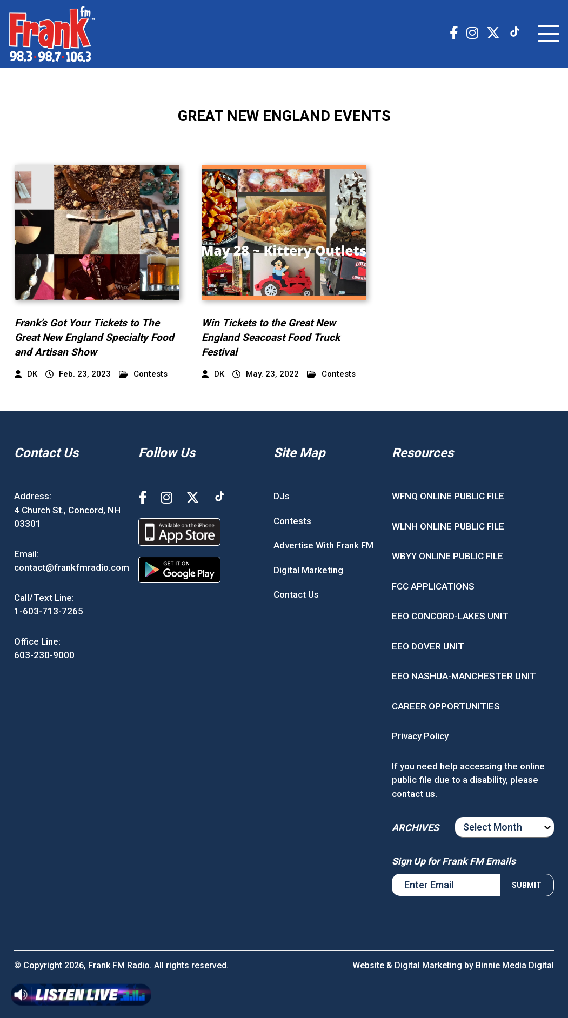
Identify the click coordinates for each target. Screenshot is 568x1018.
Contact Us (296, 594)
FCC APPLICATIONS (433, 586)
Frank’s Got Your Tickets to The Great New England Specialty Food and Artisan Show (94, 337)
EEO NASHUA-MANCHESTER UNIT (464, 676)
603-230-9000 (44, 654)
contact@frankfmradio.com (71, 567)
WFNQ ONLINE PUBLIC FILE (448, 496)
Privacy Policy (420, 736)
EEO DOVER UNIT (428, 646)
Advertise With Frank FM (323, 545)
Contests (143, 374)
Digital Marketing (308, 570)
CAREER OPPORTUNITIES (446, 706)
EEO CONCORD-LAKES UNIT (450, 616)
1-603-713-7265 (48, 611)
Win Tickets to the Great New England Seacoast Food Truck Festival (271, 337)
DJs (281, 496)
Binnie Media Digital (515, 965)
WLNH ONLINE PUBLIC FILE (448, 526)
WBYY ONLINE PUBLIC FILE (447, 556)
